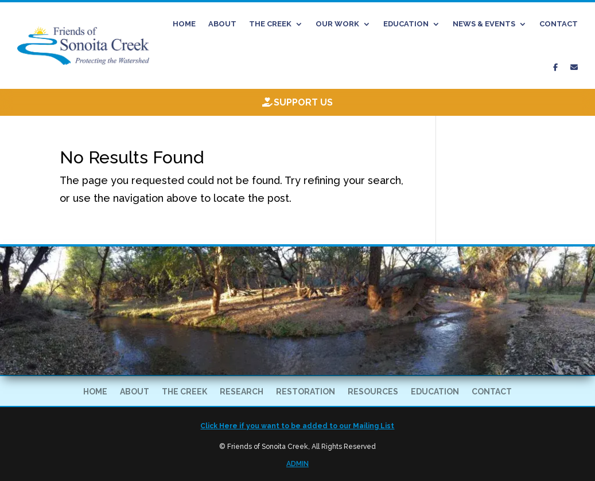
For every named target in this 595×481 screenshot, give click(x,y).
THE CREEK (270, 23)
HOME (184, 23)
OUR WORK (337, 23)
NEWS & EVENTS (484, 23)
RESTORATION (305, 392)
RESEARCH (241, 392)
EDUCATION (406, 23)
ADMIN (297, 464)
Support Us (303, 102)
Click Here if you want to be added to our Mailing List (297, 426)
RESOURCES (373, 392)
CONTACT (558, 23)
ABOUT (222, 23)
